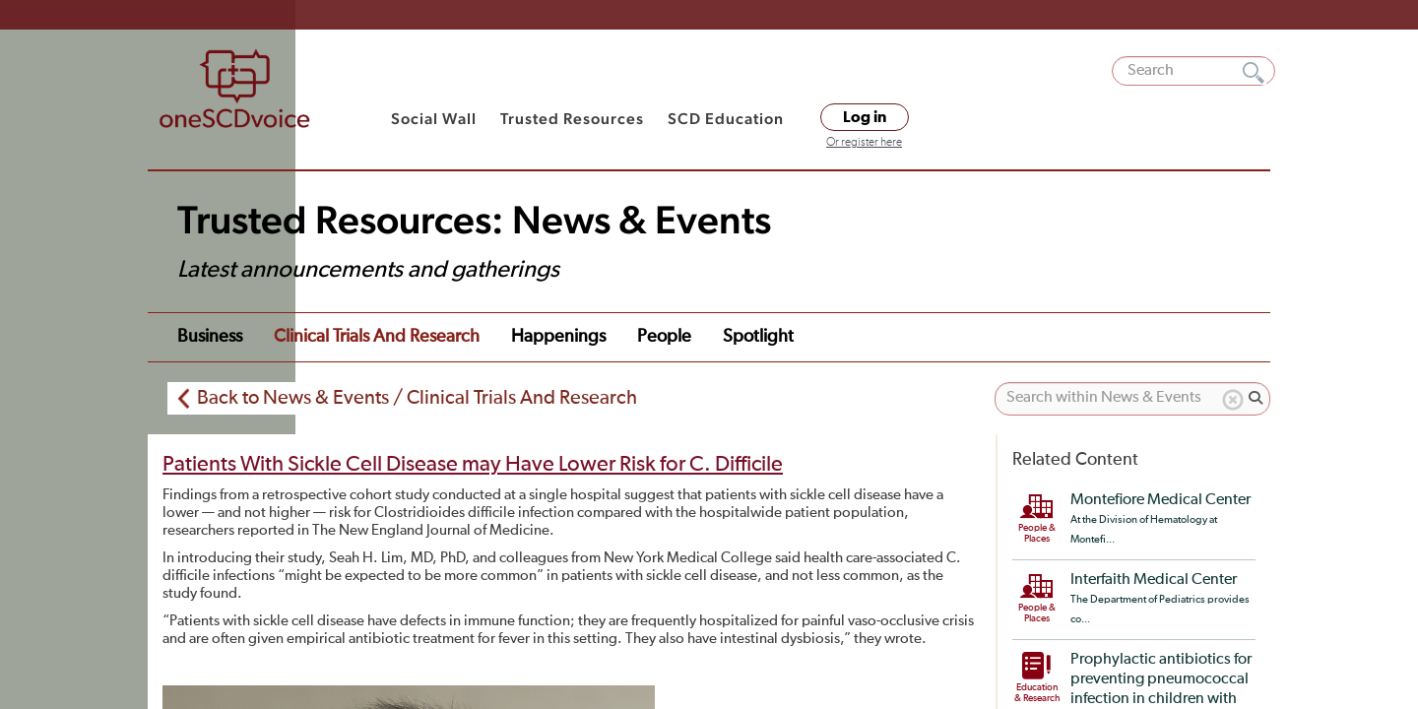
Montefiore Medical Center (1160, 500)
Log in (864, 117)
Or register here (864, 143)
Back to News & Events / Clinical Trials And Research (417, 398)
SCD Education (726, 118)
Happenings (558, 337)
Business (209, 337)
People (664, 337)
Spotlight (758, 337)
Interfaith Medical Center (1153, 580)
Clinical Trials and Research (377, 337)
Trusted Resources (572, 118)
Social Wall (434, 118)
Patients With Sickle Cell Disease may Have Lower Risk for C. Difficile (472, 465)
